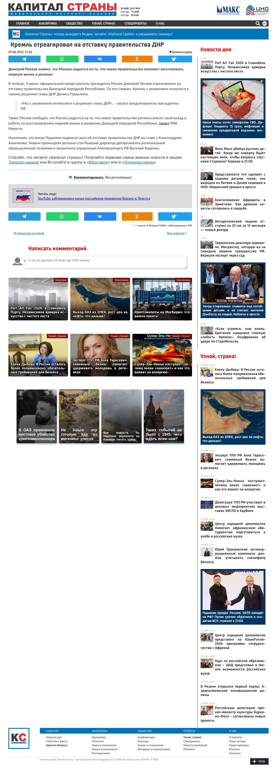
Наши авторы (237, 741)
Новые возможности (105, 749)
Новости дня (215, 49)
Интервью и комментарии (154, 749)
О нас (160, 23)
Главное (22, 23)
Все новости (175, 233)
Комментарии (182, 52)
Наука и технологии (104, 745)
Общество (74, 23)
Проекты (189, 731)
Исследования (101, 753)
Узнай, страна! (103, 23)
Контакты (235, 753)
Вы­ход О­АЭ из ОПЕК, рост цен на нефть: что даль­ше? (233, 439)
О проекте (235, 737)
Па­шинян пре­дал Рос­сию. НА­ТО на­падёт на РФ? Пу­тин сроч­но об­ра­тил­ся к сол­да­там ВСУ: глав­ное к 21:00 (233, 617)
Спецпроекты (136, 23)
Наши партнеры (239, 745)
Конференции (146, 737)
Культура (60, 280)
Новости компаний (195, 745)
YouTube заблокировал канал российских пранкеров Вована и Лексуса (94, 198)
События (52, 731)
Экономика (121, 280)
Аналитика (48, 23)
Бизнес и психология (150, 745)
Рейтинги (189, 749)
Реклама (234, 749)
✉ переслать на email (29, 233)
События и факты (57, 741)
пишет (164, 123)
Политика (98, 741)
